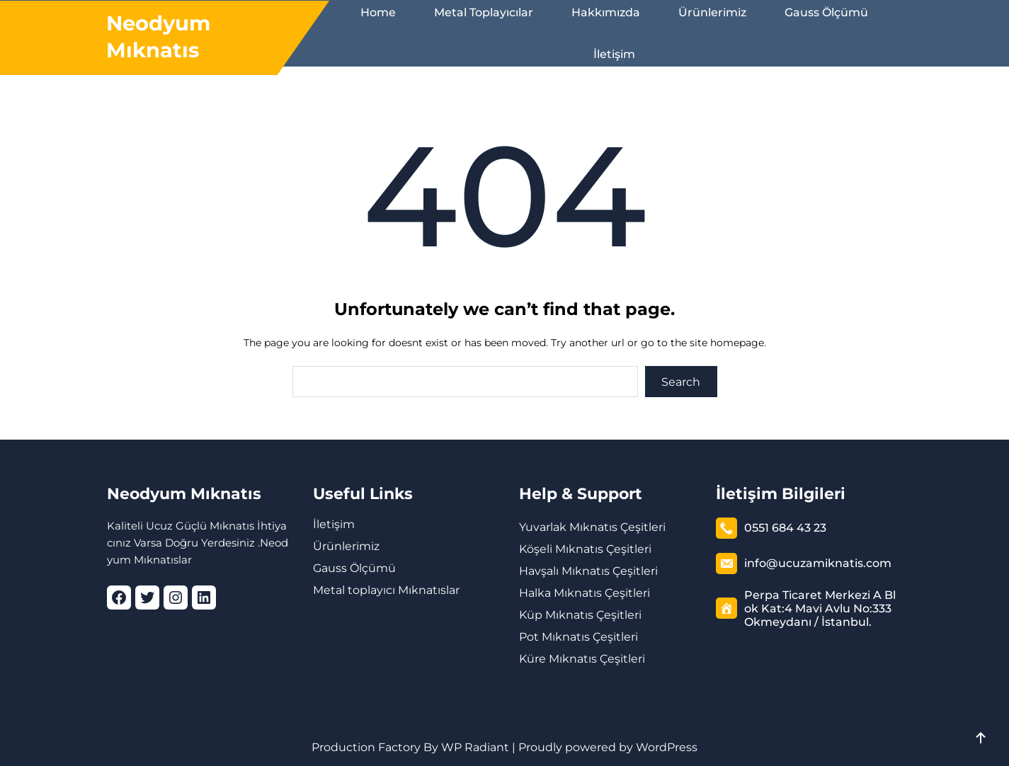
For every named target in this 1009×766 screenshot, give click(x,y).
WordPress (666, 747)
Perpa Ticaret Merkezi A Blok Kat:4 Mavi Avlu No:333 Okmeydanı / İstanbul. (820, 608)
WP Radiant (473, 747)
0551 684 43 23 (785, 528)
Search (680, 382)
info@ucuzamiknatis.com (817, 563)
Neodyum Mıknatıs (184, 493)
